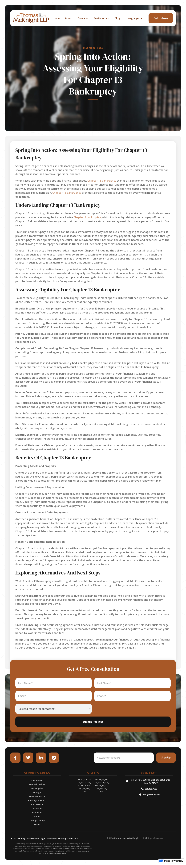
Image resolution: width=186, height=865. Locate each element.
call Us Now (161, 18)
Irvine (37, 816)
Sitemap (62, 838)
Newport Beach (37, 796)
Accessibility (32, 838)
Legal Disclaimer (48, 838)
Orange (37, 792)
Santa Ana (37, 812)
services (83, 18)
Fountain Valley (37, 784)
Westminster (37, 780)
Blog (117, 18)
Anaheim (36, 808)
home (56, 18)
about (69, 18)
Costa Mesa (37, 804)
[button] (134, 18)
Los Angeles (37, 788)
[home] (31, 18)
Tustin (37, 824)
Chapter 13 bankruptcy (101, 180)
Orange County (37, 820)
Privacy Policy (18, 838)
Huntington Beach (37, 800)
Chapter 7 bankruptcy (87, 217)
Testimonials (101, 18)
